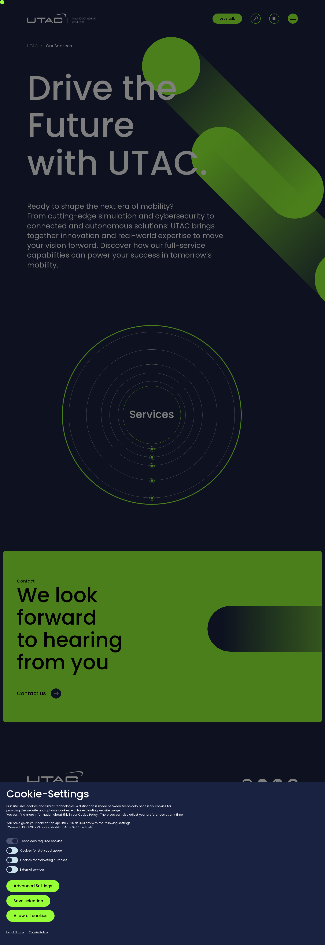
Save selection (28, 901)
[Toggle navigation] (293, 19)
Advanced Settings (33, 886)
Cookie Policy (88, 814)
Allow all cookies (30, 916)
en (274, 18)
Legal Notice (15, 932)
